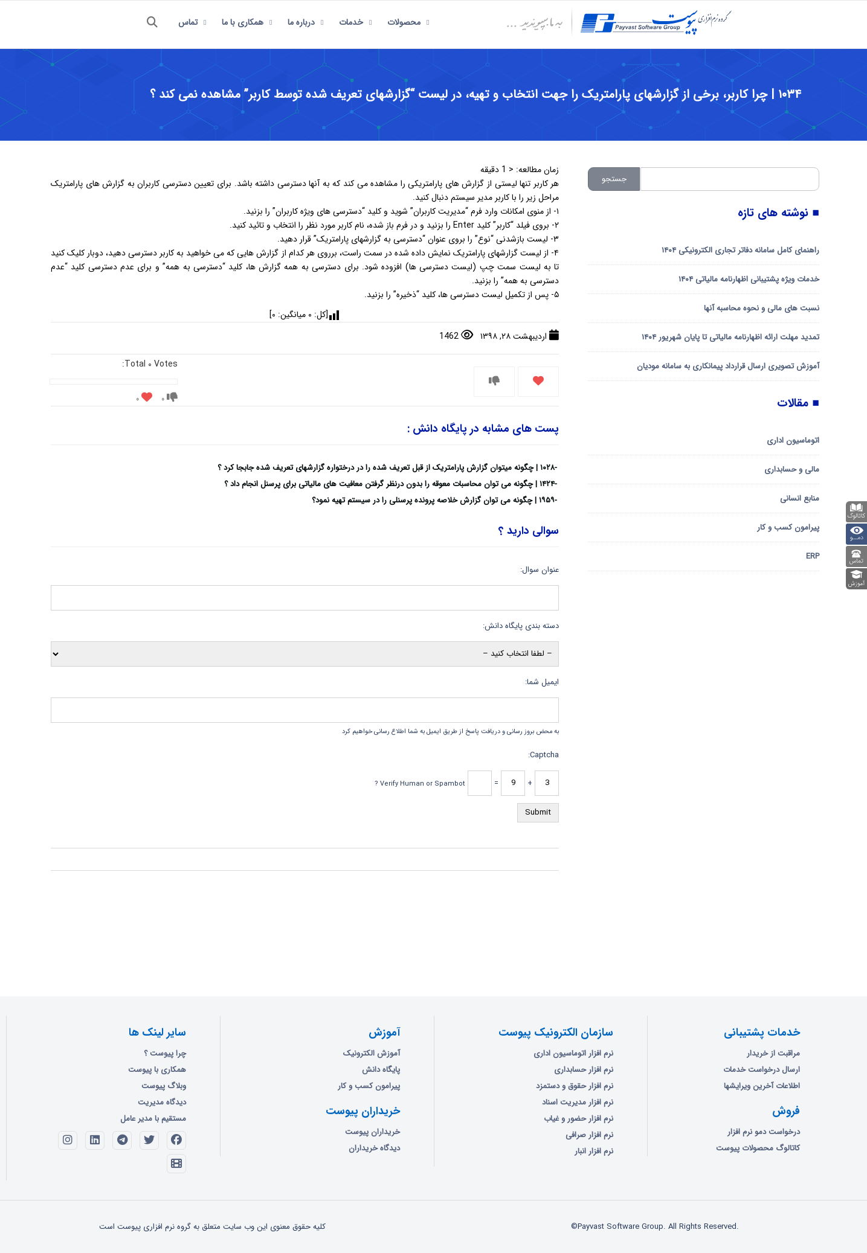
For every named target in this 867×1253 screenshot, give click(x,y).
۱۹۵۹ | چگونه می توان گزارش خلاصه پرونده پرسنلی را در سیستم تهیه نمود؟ (433, 500)
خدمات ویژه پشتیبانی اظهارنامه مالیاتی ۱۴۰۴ (748, 279)
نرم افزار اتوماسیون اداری (573, 1053)
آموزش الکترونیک (371, 1053)
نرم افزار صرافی (589, 1135)
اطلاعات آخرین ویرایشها (762, 1086)
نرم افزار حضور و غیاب (578, 1118)
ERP (812, 556)
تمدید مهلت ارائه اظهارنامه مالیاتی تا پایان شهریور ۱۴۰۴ (730, 337)
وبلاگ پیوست (163, 1086)
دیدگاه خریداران (374, 1148)
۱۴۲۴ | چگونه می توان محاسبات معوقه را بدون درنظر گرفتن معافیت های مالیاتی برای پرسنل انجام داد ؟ (389, 484)
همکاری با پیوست (157, 1069)
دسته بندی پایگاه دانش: (521, 626)
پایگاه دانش (381, 1069)
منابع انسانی (799, 498)
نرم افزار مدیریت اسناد (577, 1102)
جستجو (614, 179)
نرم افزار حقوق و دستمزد (574, 1086)
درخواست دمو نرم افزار (763, 1132)
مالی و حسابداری (791, 469)
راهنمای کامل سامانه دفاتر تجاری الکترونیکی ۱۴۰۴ (740, 250)
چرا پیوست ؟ (165, 1053)
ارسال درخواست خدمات (761, 1069)
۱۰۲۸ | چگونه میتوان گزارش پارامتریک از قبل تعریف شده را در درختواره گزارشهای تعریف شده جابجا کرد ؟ (386, 467)
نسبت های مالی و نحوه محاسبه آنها (761, 308)
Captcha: (543, 755)
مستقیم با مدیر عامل (153, 1118)
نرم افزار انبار (594, 1151)
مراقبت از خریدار (773, 1053)
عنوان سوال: (539, 569)
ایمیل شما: (542, 682)
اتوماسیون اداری (793, 440)
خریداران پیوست (372, 1132)
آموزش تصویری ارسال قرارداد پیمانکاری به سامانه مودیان (728, 366)
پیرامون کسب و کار (788, 527)
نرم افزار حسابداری (583, 1069)
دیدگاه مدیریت (162, 1102)
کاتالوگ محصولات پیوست (758, 1148)
